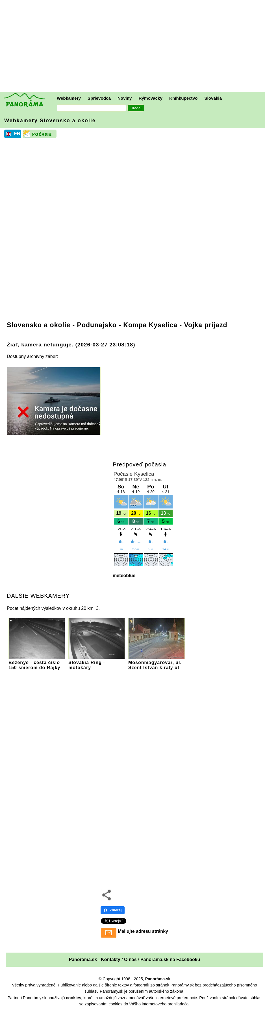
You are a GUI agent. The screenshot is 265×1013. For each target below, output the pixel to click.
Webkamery (69, 98)
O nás (130, 959)
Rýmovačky (150, 98)
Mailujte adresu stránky (143, 931)
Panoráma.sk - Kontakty (94, 959)
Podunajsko (97, 325)
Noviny (125, 98)
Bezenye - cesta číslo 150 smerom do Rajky (36, 662)
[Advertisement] (134, 46)
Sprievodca (99, 98)
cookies (73, 997)
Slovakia (213, 98)
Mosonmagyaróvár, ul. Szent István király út (156, 662)
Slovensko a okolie (38, 325)
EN (17, 133)
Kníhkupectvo (183, 98)
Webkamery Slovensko (50, 120)
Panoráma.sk (158, 979)
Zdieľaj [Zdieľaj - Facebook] (112, 910)
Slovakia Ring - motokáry (96, 662)
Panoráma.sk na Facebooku (170, 959)
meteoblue (124, 575)
